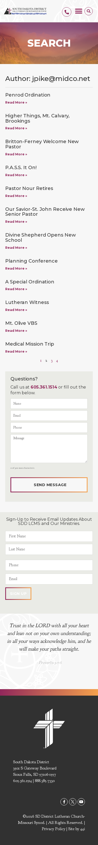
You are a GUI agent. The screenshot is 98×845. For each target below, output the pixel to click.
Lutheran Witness (27, 302)
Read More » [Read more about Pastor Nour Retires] (16, 196)
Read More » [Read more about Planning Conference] (16, 268)
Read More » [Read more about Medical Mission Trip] (16, 351)
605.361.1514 (44, 387)
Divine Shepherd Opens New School (40, 237)
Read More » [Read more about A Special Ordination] (16, 289)
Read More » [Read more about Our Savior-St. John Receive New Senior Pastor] (16, 222)
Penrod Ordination (27, 95)
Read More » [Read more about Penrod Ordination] (16, 102)
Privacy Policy (53, 828)
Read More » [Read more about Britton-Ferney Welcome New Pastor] (16, 154)
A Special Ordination (29, 282)
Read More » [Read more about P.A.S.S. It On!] (16, 175)
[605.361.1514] (66, 12)
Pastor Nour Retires (29, 188)
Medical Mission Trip (29, 344)
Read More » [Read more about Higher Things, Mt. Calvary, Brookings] (16, 128)
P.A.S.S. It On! (21, 167)
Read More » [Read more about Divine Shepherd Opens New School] (16, 248)
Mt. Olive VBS (21, 323)
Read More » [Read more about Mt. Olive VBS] (16, 331)
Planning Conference (31, 261)
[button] (78, 11)
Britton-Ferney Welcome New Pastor (42, 144)
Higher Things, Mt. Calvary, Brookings (37, 118)
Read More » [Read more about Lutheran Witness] (16, 310)
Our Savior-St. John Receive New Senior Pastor (45, 211)
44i (82, 828)
